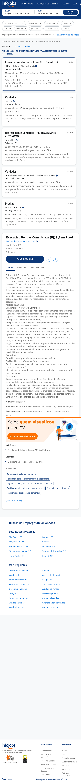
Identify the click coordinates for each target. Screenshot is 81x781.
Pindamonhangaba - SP (20, 551)
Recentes (17, 46)
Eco (10, 101)
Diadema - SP (48, 546)
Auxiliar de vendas (50, 589)
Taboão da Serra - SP (18, 546)
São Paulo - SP (15, 537)
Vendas (45, 570)
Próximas (27, 46)
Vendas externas (17, 602)
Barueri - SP (47, 537)
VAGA (10, 267)
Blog (75, 4)
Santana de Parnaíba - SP (54, 551)
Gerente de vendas (18, 589)
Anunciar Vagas (68, 758)
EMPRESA (21, 267)
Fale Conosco (46, 774)
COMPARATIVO (37, 267)
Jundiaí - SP (47, 556)
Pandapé (65, 765)
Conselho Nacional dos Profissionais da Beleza (31, 175)
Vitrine (14, 207)
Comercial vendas (50, 598)
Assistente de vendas (52, 575)
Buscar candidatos (69, 762)
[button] (70, 12)
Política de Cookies (48, 764)
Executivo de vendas (18, 579)
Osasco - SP (47, 541)
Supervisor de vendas (52, 584)
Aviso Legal (66, 769)
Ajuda (64, 750)
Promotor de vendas (18, 570)
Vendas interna (16, 575)
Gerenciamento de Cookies (48, 769)
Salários (66, 4)
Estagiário (47, 579)
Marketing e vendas (51, 593)
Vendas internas (16, 607)
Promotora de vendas (19, 584)
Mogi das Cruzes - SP (18, 541)
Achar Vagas (27, 4)
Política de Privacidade (66, 774)
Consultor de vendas (18, 598)
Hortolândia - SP (16, 556)
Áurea (11, 140)
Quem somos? (46, 750)
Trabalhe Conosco (48, 761)
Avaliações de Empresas (47, 4)
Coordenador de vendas (53, 602)
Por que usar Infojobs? (46, 755)
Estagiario (13, 593)
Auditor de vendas (50, 607)
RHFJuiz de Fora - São (21, 66)
